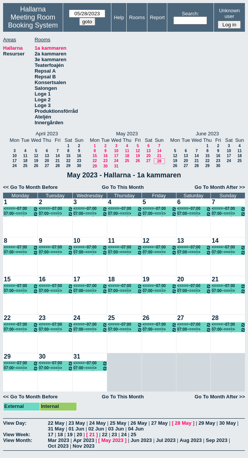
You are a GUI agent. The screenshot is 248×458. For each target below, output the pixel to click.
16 (79, 156)
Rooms (137, 17)
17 (14, 161)
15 (68, 156)
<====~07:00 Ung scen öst (21, 208)
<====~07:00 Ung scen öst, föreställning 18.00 (160, 208)
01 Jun (76, 429)
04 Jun (136, 429)
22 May (56, 423)
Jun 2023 (141, 440)
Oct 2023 (58, 446)
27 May (159, 423)
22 (68, 161)
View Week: (16, 434)
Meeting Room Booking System (33, 21)
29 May (207, 423)
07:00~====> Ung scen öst (21, 213)
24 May (97, 423)
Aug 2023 (190, 440)
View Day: (14, 423)
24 (14, 166)
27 (47, 166)
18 (25, 161)
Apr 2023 (83, 440)
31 (116, 166)
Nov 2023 (84, 446)
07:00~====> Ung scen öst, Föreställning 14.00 (194, 252)
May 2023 (112, 440)
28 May (183, 423)
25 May (118, 423)
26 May (139, 423)
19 (36, 161)
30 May (227, 423)
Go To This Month (123, 187)
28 (57, 166)
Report (157, 17)
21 (57, 161)
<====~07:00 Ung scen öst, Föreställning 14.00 (229, 247)
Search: (190, 13)
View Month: (17, 440)
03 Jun (116, 429)
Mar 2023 (58, 440)
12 (36, 156)
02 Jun (96, 429)
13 (47, 156)
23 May (77, 423)
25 (25, 166)
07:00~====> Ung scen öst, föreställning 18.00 (125, 213)
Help (119, 17)
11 (25, 156)
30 (79, 166)
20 (47, 161)
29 (68, 166)
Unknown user (229, 13)
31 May (56, 429)
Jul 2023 (165, 440)
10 (14, 156)
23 (79, 161)
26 (36, 166)
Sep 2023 (216, 440)
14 (57, 156)
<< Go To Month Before (30, 187)
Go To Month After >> (220, 187)
